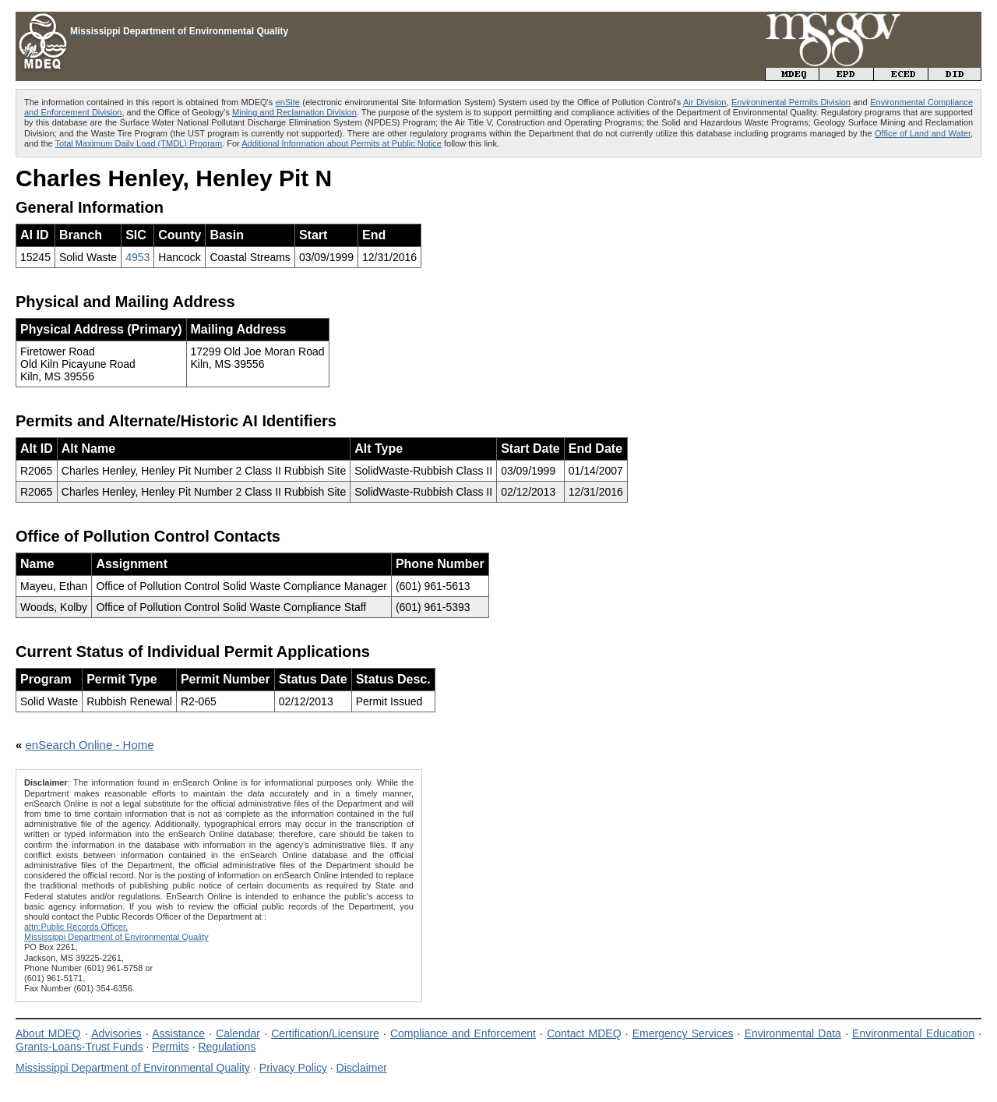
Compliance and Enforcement (463, 1033)
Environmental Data (793, 1033)
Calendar (238, 1033)
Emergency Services (683, 1033)
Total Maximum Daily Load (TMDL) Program (139, 143)
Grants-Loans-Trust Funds (79, 1046)
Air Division (704, 102)
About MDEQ (48, 1033)
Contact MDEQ (584, 1033)
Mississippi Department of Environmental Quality (133, 1067)
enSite (288, 102)
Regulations (226, 1046)
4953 (137, 257)
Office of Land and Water (923, 133)
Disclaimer (361, 1067)
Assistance (178, 1033)
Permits (170, 1046)
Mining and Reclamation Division (294, 112)
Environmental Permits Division (791, 102)
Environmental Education (913, 1033)
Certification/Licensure (325, 1033)
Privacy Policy (293, 1067)
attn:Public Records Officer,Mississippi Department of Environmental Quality (116, 931)
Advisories (116, 1033)
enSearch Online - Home (90, 744)
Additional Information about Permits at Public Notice (341, 143)
